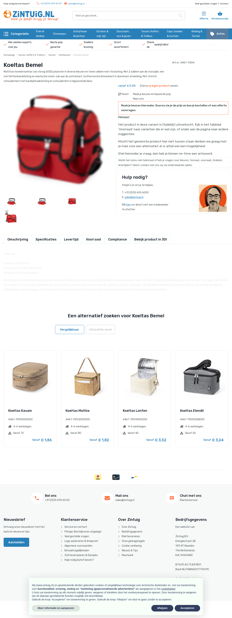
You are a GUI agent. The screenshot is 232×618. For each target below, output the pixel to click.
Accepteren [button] (187, 608)
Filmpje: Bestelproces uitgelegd (83, 531)
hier (128, 204)
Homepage (9, 55)
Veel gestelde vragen (206, 3)
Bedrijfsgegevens (132, 531)
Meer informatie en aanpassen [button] (56, 608)
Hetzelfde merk (100, 329)
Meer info (138, 98)
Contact (224, 3)
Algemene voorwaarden (78, 545)
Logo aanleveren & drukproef (81, 541)
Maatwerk (127, 555)
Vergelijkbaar (69, 329)
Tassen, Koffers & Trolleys (31, 55)
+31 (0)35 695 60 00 (49, 3)
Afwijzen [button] (162, 608)
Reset (125, 94)
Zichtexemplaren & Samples (81, 555)
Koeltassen (65, 55)
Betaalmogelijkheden (77, 550)
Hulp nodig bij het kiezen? (79, 559)
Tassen (52, 55)
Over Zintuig (129, 526)
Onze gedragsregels (133, 541)
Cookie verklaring (132, 545)
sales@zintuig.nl (74, 4)
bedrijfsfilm (161, 44)
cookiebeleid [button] (168, 588)
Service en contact (76, 526)
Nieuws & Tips (130, 550)
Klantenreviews (131, 536)
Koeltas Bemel (81, 55)
